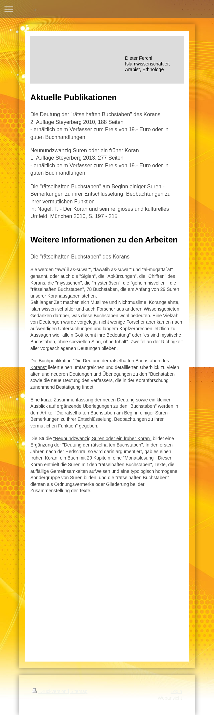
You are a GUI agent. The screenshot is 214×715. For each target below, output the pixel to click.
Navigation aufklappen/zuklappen (107, 9)
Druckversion (50, 691)
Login (176, 691)
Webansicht (170, 698)
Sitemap (78, 691)
